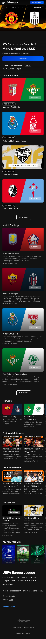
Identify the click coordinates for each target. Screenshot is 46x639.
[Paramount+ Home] (23, 621)
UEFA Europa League (14, 7)
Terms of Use (16, 627)
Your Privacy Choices (23, 633)
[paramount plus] (12, 2)
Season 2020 (30, 44)
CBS (11, 600)
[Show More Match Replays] (23, 392)
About (28, 7)
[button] (4, 3)
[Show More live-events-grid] (23, 217)
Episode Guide (8, 607)
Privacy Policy (29, 627)
